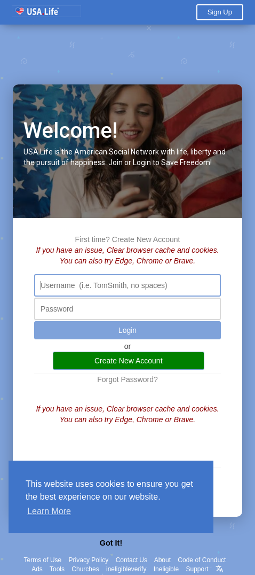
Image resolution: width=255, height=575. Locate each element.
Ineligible (166, 569)
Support (197, 569)
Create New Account (146, 239)
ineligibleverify (126, 569)
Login (127, 330)
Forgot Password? (127, 379)
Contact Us (131, 560)
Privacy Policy (89, 560)
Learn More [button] (49, 511)
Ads (37, 569)
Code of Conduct (202, 560)
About (162, 560)
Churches (85, 569)
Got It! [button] (111, 543)
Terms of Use (43, 560)
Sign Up (220, 12)
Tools (57, 569)
